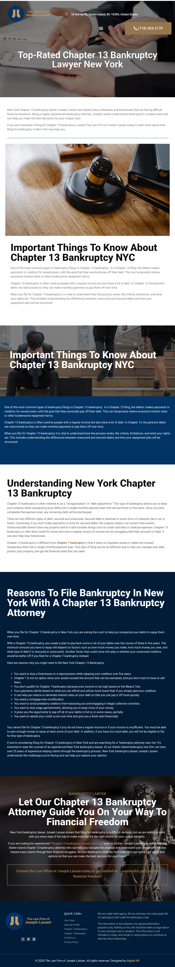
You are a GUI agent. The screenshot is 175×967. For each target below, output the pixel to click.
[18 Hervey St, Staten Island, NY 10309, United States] (66, 14)
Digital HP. (133, 960)
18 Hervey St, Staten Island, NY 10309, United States (104, 14)
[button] (101, 28)
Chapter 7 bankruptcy (70, 543)
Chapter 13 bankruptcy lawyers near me (77, 843)
